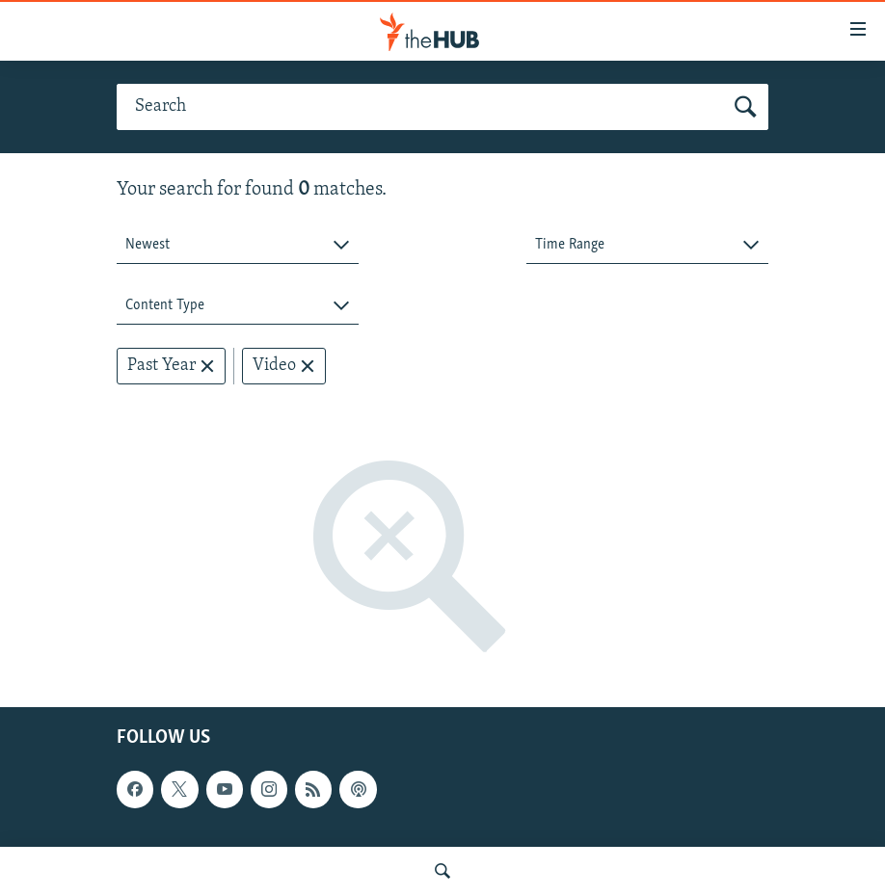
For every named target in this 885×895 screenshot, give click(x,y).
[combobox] (238, 245)
